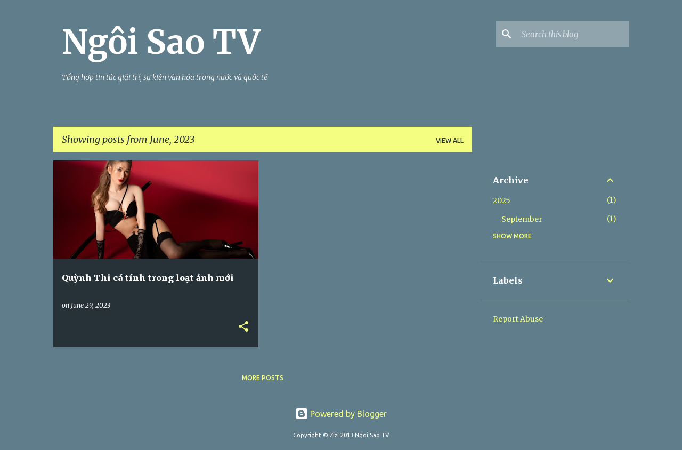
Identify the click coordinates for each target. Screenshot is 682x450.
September (521, 219)
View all (450, 140)
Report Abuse (518, 319)
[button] (243, 327)
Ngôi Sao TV (161, 42)
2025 (501, 200)
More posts (262, 377)
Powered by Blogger (341, 414)
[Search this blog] (573, 34)
